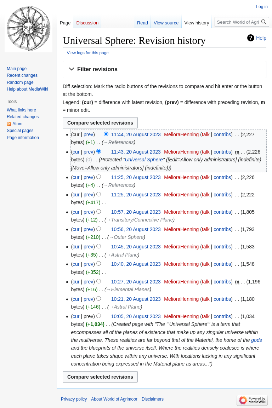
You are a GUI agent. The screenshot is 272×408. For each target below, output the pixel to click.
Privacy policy (74, 399)
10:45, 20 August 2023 (136, 246)
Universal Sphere (144, 159)
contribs (222, 134)
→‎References (118, 142)
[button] (164, 69)
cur (76, 152)
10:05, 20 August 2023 (136, 316)
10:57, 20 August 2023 (136, 212)
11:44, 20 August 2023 (136, 134)
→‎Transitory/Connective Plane (139, 220)
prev (88, 134)
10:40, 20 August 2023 (136, 264)
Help (261, 38)
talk (206, 134)
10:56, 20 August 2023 (136, 229)
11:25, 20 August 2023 (136, 177)
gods (256, 340)
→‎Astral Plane (122, 255)
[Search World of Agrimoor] (242, 22)
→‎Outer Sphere (126, 237)
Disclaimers (153, 399)
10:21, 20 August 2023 (136, 299)
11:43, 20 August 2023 (136, 152)
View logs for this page (88, 52)
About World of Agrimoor (114, 399)
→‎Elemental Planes (128, 289)
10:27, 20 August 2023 (136, 282)
